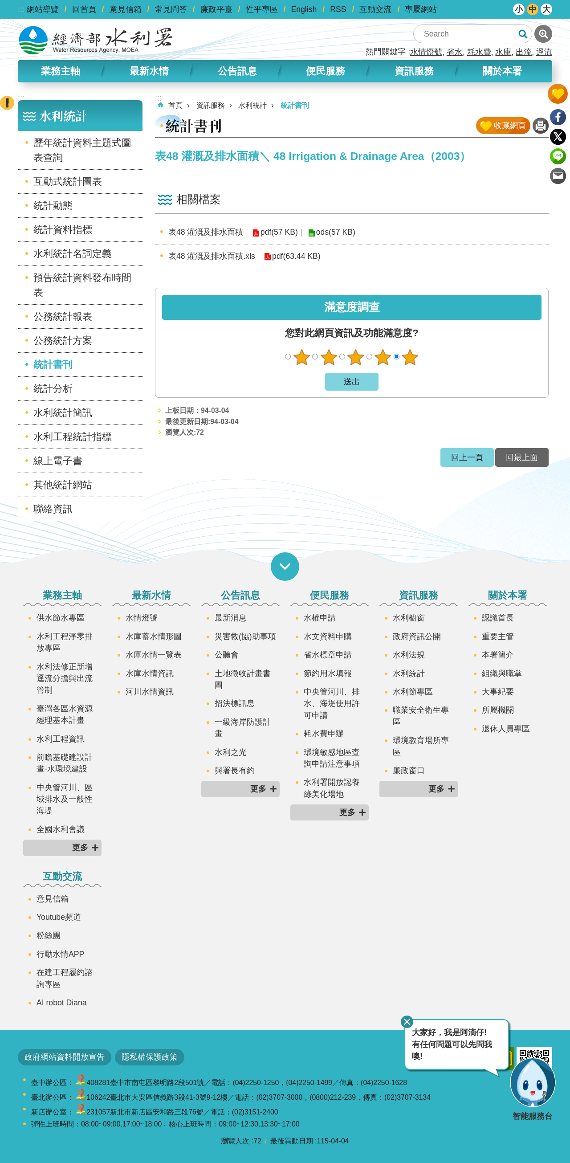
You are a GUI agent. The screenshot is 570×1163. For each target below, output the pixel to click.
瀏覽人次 (235, 1141)
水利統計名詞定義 (72, 253)
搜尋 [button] (523, 34)
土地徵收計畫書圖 (243, 679)
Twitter (558, 137)
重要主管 (498, 636)
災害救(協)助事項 (245, 636)
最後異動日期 (291, 1141)
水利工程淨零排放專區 (65, 642)
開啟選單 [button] (285, 566)
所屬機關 (498, 710)
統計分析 (53, 388)
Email (558, 176)
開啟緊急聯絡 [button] (7, 103)
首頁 (175, 105)
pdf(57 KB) (278, 232)
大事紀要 (498, 691)
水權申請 (320, 617)
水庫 (503, 52)
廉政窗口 (409, 770)
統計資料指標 (62, 229)
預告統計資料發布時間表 (82, 285)
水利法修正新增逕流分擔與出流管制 (65, 678)
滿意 (383, 357)
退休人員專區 (506, 728)
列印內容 (541, 126)
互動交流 (375, 9)
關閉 (406, 1022)
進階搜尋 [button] (543, 34)
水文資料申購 (328, 636)
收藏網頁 (510, 125)
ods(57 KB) (335, 232)
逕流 (544, 52)
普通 (355, 357)
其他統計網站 (62, 484)
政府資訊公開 (417, 636)
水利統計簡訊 (62, 412)
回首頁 (84, 9)
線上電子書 (57, 460)
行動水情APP (60, 954)
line (558, 156)
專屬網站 (421, 9)
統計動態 (53, 205)
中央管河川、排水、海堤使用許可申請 (332, 703)
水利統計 (63, 115)
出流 (524, 52)
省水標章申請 (328, 654)
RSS (338, 9)
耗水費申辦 (324, 733)
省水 (455, 52)
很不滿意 (301, 357)
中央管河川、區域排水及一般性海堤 (65, 799)
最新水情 (149, 71)
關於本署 (502, 71)
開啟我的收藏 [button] (558, 94)
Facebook (558, 117)
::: (21, 9)
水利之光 (231, 752)
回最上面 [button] (522, 457)
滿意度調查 (352, 307)
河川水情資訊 (150, 691)
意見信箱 (126, 9)
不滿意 (328, 357)
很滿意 (410, 357)
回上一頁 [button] (467, 457)
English (304, 9)
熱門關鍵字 (386, 51)
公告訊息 (237, 71)
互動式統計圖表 (67, 181)
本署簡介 (498, 654)
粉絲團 (49, 935)
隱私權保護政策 (150, 1057)
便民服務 (325, 71)
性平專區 (262, 9)
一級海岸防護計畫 (243, 728)
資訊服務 (414, 71)
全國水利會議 (61, 829)
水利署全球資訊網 (96, 40)
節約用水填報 (328, 673)
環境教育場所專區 (421, 746)
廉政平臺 (216, 9)
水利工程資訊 (61, 739)
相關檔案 (198, 199)
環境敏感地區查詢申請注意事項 (332, 758)
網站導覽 (43, 9)
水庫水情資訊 (150, 673)
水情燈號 (426, 52)
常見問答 (171, 9)
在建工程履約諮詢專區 (65, 978)
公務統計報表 (62, 316)
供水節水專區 (61, 617)
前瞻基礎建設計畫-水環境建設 (65, 763)
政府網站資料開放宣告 (64, 1057)
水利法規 (409, 654)
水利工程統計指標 (72, 436)
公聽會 (227, 654)
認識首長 (498, 617)
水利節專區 (413, 691)
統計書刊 (53, 364)
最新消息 (231, 617)
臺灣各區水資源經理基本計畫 (65, 714)
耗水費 (479, 52)
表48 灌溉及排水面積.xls (211, 256)
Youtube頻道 (59, 917)
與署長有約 (235, 770)
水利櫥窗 (409, 617)
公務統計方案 (62, 340)
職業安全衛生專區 (421, 716)
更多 (80, 847)
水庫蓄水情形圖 (154, 636)
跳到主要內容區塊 (4, 4)
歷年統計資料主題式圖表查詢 (82, 150)
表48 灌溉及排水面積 (205, 232)
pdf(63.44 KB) (296, 256)
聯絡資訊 (53, 508)
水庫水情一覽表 (154, 654)
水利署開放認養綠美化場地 (332, 788)
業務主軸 (60, 71)
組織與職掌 (502, 673)
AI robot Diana (61, 1002)
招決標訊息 (235, 703)
